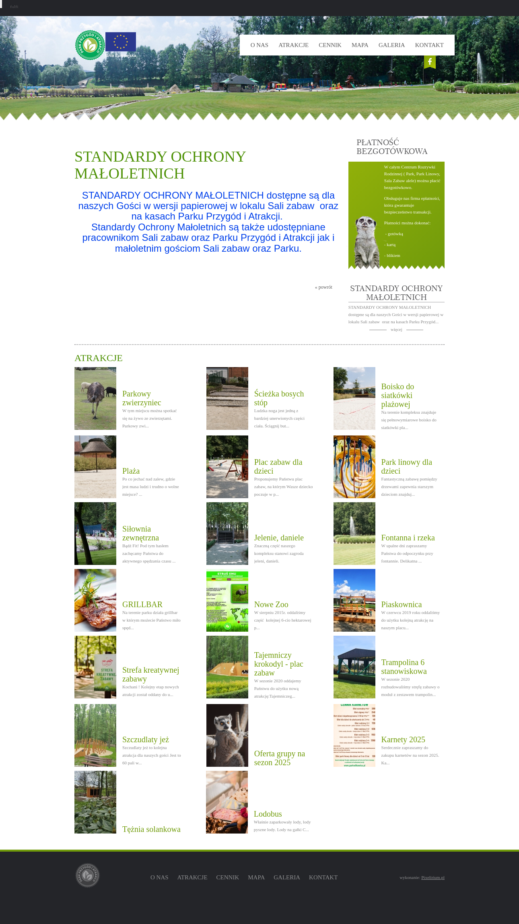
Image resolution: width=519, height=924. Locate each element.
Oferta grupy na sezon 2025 (279, 758)
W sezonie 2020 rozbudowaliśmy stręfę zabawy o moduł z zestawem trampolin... (410, 687)
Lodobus (268, 813)
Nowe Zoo (271, 604)
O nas (260, 45)
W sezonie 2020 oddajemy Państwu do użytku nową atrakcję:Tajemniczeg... (277, 688)
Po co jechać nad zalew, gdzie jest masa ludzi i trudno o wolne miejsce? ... (150, 486)
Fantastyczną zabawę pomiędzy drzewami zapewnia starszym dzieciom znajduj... (409, 486)
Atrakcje (293, 45)
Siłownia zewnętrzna (140, 533)
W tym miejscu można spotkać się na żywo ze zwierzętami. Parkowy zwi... (149, 418)
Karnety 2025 (403, 739)
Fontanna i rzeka (408, 537)
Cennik (330, 45)
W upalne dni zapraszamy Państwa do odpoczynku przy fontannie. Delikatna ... (407, 553)
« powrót (323, 287)
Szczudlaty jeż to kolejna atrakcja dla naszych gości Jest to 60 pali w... (151, 755)
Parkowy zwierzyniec (141, 398)
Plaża (131, 470)
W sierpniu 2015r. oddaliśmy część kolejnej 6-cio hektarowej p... (282, 620)
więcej (396, 329)
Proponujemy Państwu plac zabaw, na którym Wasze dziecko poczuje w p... (283, 486)
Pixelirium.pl (433, 877)
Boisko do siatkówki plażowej (397, 395)
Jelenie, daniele (279, 537)
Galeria (392, 45)
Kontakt (429, 45)
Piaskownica (401, 604)
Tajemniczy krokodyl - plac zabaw (278, 664)
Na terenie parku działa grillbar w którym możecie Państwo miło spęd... (151, 620)
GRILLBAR (142, 604)
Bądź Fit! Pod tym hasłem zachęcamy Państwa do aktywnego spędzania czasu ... (149, 553)
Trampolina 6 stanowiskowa (404, 667)
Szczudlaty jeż (145, 739)
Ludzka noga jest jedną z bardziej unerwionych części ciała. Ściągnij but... (279, 418)
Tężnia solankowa (151, 829)
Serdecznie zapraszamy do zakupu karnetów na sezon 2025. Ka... (410, 755)
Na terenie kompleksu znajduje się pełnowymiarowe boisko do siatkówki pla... (409, 420)
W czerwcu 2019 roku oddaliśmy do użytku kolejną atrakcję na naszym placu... (410, 620)
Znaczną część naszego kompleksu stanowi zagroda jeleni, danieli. (279, 553)
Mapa (360, 45)
